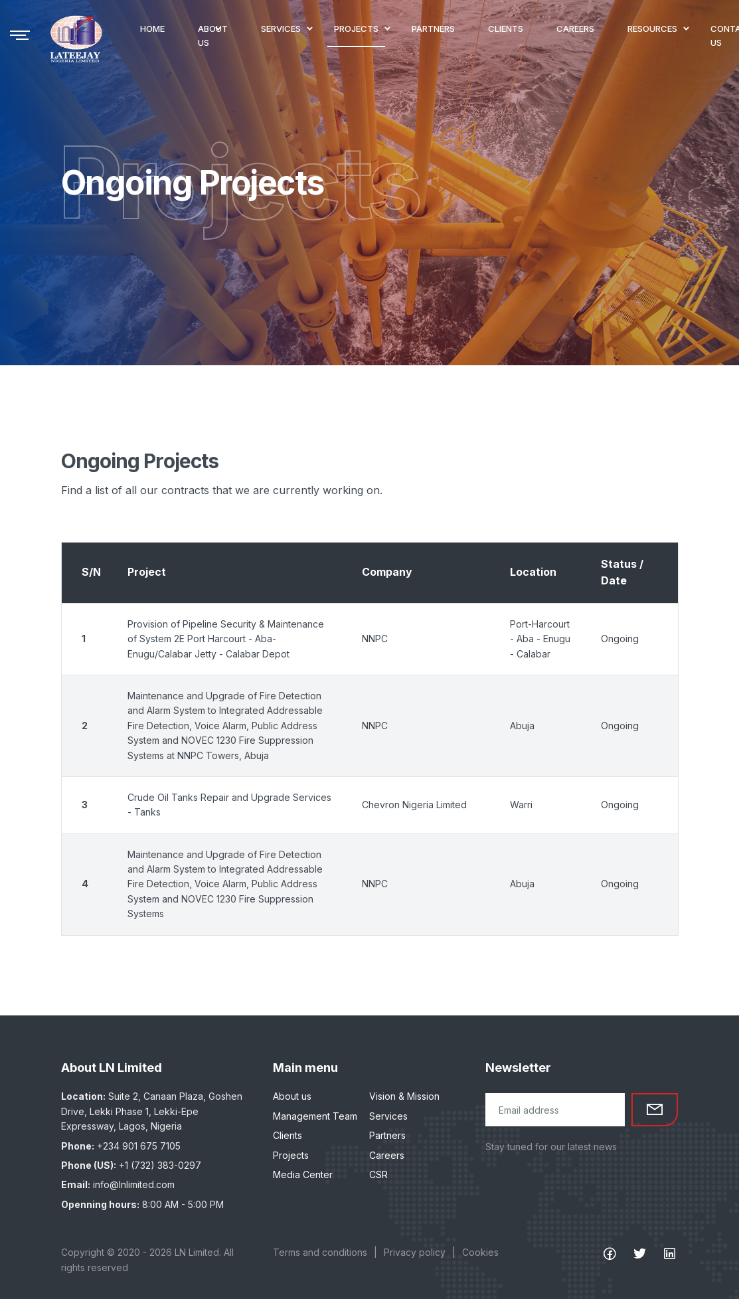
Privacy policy (415, 1252)
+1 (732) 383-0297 (160, 1165)
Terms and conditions (320, 1252)
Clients (287, 1135)
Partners (387, 1135)
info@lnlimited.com (134, 1184)
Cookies (480, 1252)
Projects (291, 1155)
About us (292, 1096)
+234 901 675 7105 (139, 1146)
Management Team (315, 1116)
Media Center (303, 1174)
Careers (386, 1155)
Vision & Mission (404, 1096)
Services (388, 1116)
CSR (378, 1174)
